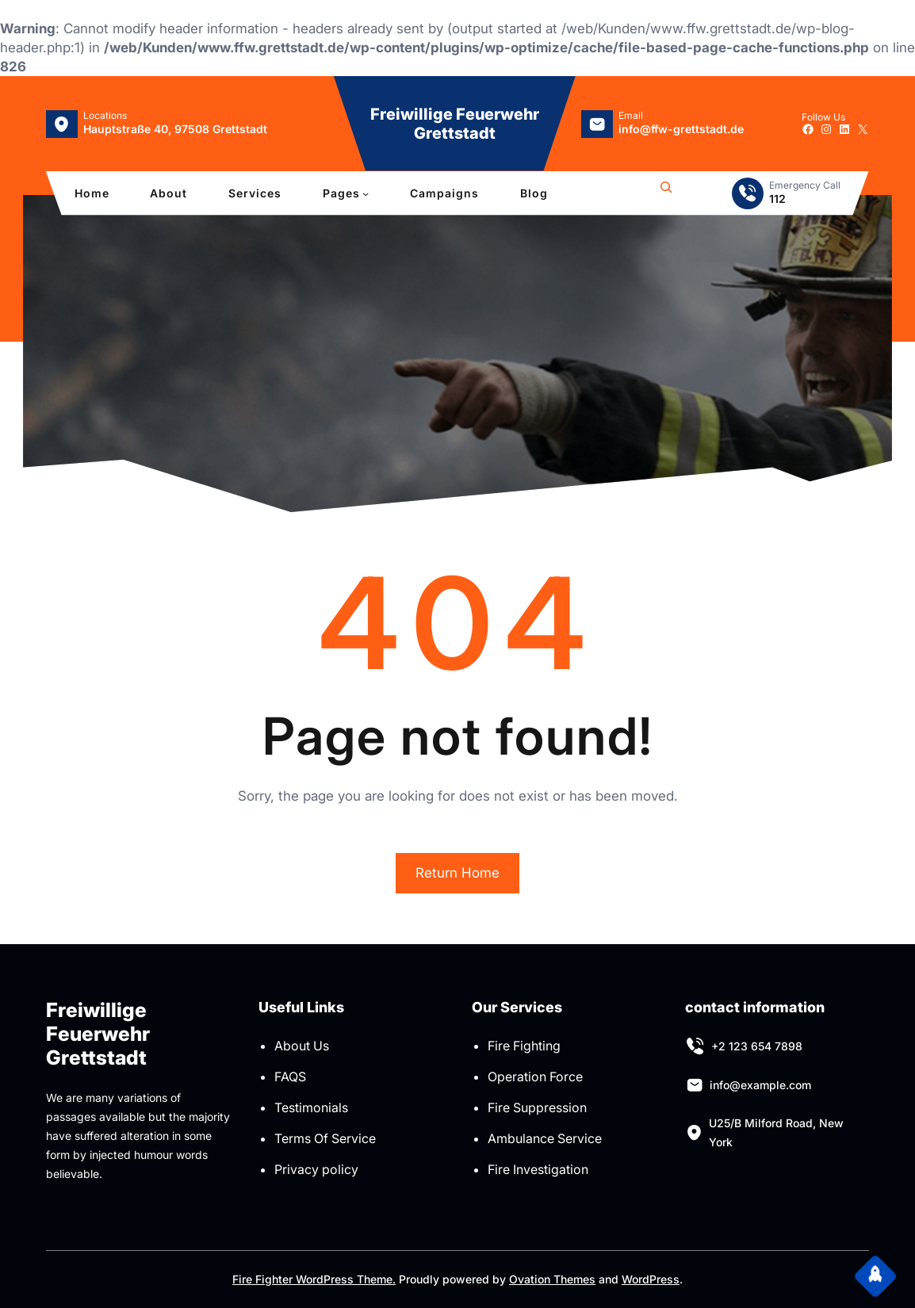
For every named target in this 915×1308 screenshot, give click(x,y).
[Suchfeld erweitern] (666, 193)
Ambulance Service (545, 1138)
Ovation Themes (552, 1279)
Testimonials (311, 1107)
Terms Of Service (325, 1138)
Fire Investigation (538, 1169)
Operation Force (535, 1076)
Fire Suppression (537, 1107)
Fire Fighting (524, 1046)
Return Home (457, 873)
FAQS (290, 1076)
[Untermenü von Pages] (365, 193)
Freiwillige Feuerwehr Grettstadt (454, 124)
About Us (301, 1046)
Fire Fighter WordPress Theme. (314, 1279)
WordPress (651, 1279)
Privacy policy (316, 1169)
